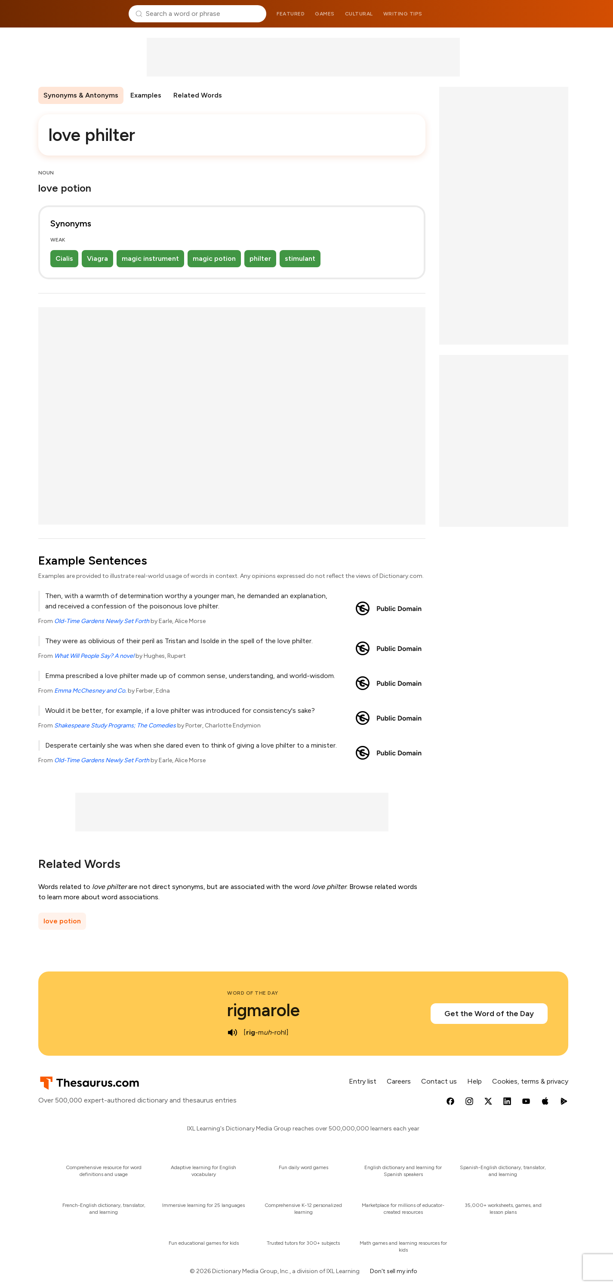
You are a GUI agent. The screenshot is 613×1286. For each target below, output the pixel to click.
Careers (399, 1081)
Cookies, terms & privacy (530, 1081)
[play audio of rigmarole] (232, 1032)
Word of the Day (252, 993)
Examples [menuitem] (145, 95)
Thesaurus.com (80, 14)
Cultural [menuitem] (359, 14)
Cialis (64, 258)
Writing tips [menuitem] (402, 14)
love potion (62, 921)
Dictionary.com (533, 14)
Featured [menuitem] (291, 14)
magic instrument (150, 258)
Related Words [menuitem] (197, 95)
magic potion (214, 258)
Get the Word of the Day (489, 1013)
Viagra (97, 258)
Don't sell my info (393, 1271)
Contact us (439, 1081)
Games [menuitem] (325, 14)
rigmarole (263, 1010)
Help (474, 1081)
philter (260, 258)
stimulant (300, 258)
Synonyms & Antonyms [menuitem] (80, 95)
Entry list (362, 1081)
